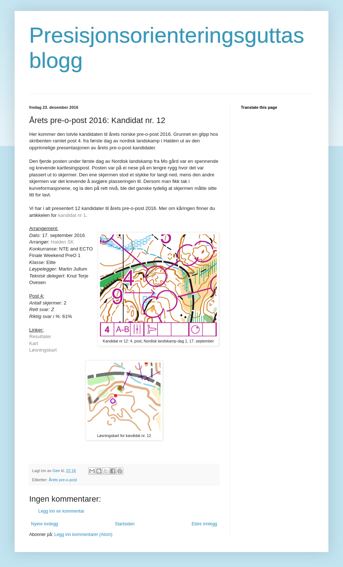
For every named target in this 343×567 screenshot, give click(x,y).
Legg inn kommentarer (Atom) (83, 534)
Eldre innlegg (204, 523)
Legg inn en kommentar (61, 511)
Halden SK (62, 242)
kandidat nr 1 (72, 215)
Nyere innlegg (44, 523)
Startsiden (125, 523)
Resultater (40, 336)
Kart (33, 343)
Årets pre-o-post (63, 480)
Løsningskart (43, 350)
